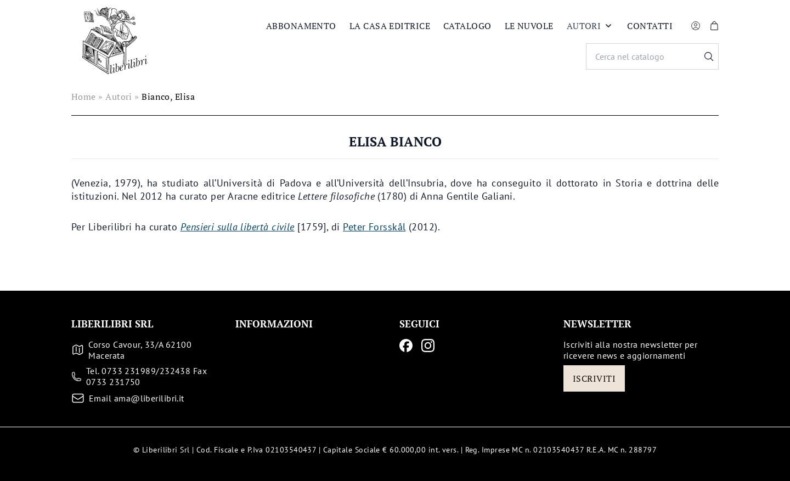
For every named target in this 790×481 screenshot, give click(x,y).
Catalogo (467, 26)
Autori (590, 25)
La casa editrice (389, 26)
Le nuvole (529, 26)
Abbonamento (301, 26)
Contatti (650, 26)
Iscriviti (594, 378)
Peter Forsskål (374, 226)
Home (83, 96)
